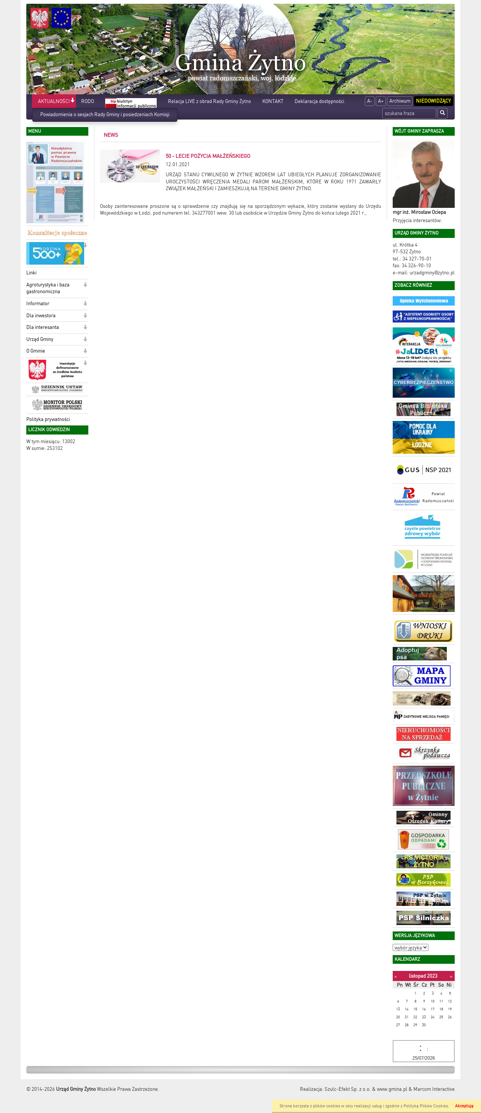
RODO (87, 101)
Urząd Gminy (39, 339)
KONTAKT (272, 101)
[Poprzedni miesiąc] (395, 976)
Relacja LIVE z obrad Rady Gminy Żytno (209, 101)
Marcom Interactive (434, 1089)
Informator (37, 303)
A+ (381, 101)
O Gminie (35, 351)
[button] (72, 101)
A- (369, 101)
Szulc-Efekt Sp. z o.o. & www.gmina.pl (366, 1089)
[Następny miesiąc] (451, 976)
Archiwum (399, 101)
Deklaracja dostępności (319, 101)
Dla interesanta (42, 327)
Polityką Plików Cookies (426, 1106)
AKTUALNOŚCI (54, 101)
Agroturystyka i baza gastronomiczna (48, 288)
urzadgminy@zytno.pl (432, 273)
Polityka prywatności (48, 419)
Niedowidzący (433, 101)
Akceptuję (464, 1106)
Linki (31, 273)
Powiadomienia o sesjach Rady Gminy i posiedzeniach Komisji (104, 114)
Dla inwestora (41, 315)
